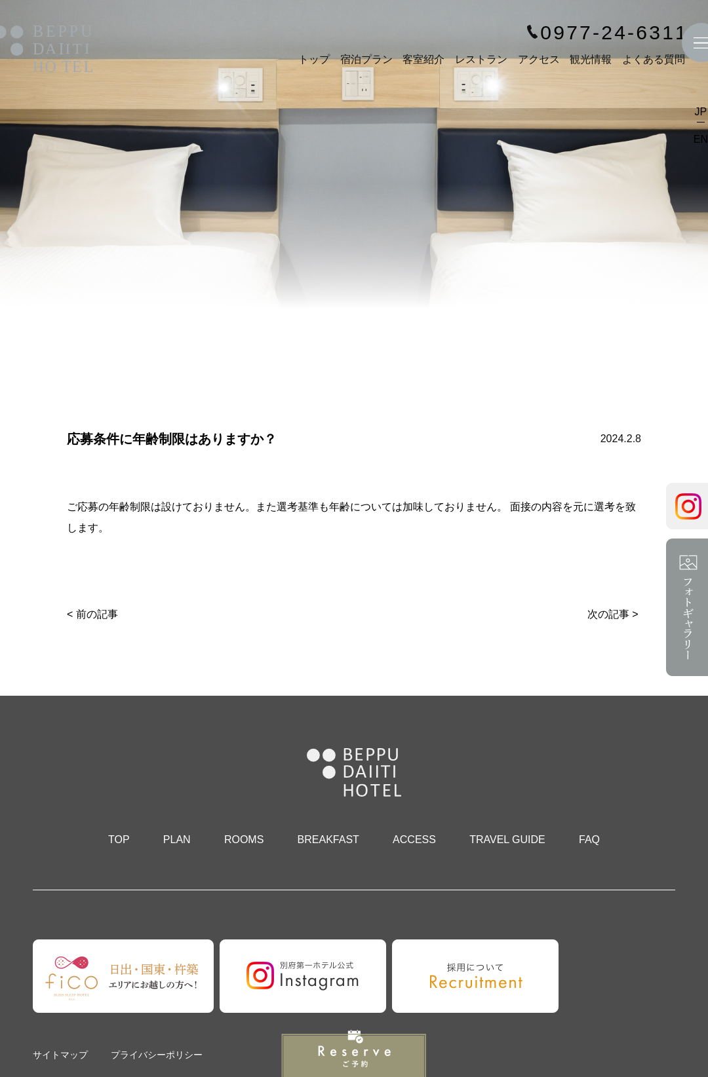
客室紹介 (423, 59)
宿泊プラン (366, 59)
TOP (119, 839)
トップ (314, 59)
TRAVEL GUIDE (507, 839)
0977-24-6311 (614, 33)
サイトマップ (60, 1054)
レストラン (481, 59)
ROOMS (244, 839)
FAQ (589, 839)
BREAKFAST (328, 839)
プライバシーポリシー (157, 1054)
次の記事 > (613, 614)
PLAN (177, 839)
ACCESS (414, 839)
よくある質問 (653, 59)
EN (701, 139)
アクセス (539, 59)
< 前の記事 (92, 614)
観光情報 (591, 59)
